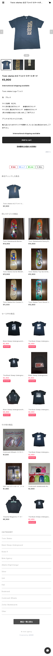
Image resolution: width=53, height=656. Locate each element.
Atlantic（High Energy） (10, 565)
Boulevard (6, 591)
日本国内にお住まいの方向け (26, 146)
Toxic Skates (7, 538)
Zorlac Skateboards (9, 605)
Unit (3, 578)
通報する (48, 152)
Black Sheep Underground (12, 545)
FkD (3, 585)
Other (4, 611)
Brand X (5, 552)
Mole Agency (7, 558)
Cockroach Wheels (9, 598)
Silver (4, 571)
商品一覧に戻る (26, 622)
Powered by (26, 635)
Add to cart (26, 140)
